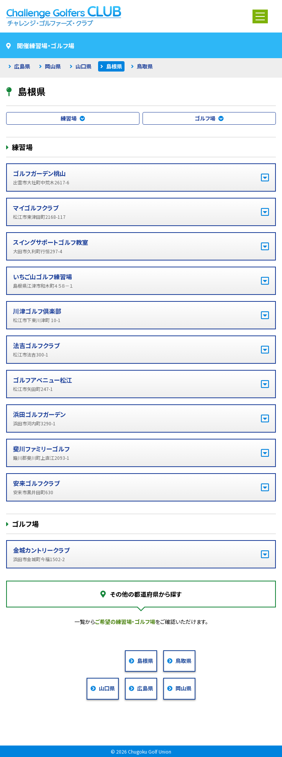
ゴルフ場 (205, 118)
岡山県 (53, 66)
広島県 (22, 66)
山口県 (83, 66)
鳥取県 (145, 66)
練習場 (69, 118)
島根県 (114, 66)
